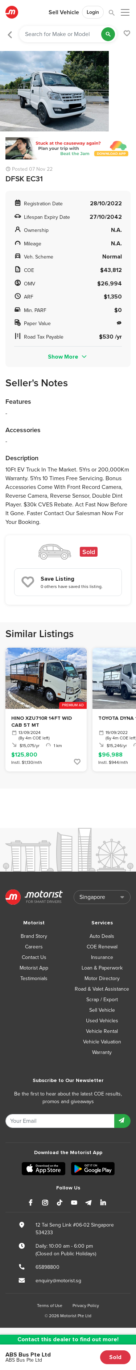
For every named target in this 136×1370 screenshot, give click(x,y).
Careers (34, 947)
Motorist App (34, 968)
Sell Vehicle (64, 12)
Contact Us (34, 957)
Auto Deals (102, 936)
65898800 (47, 1267)
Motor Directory (102, 978)
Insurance (102, 957)
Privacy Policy (86, 1305)
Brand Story (34, 936)
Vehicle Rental (102, 1031)
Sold (115, 1357)
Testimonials (34, 978)
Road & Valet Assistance (102, 989)
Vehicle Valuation (102, 1042)
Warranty (102, 1052)
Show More (68, 356)
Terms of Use (49, 1305)
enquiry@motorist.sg (58, 1281)
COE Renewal (102, 947)
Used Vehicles (102, 1021)
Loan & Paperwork (102, 968)
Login (93, 12)
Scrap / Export (102, 999)
